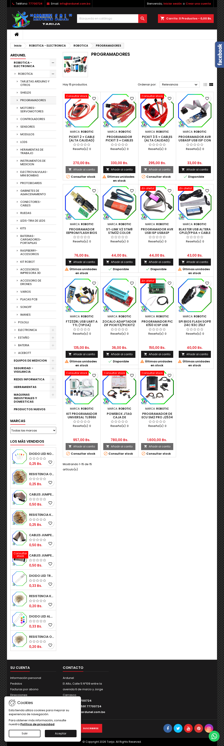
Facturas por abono (24, 689)
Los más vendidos (27, 441)
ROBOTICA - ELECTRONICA (24, 64)
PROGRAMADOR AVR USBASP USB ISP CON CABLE (194, 140)
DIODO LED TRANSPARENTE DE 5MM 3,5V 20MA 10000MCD (41, 575)
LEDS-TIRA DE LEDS (32, 221)
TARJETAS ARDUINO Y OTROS (34, 83)
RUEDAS (25, 213)
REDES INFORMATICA (29, 379)
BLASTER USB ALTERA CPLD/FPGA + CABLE (195, 231)
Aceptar (60, 733)
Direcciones (18, 695)
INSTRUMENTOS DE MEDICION (33, 162)
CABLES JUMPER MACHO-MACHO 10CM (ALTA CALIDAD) (41, 555)
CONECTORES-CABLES (30, 203)
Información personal (25, 678)
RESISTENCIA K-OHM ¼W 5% (41, 596)
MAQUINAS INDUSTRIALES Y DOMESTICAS (25, 398)
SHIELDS (25, 92)
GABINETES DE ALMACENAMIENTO (33, 192)
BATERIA (23, 345)
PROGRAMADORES (33, 100)
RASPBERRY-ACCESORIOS (29, 252)
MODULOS (27, 134)
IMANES (25, 315)
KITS (23, 228)
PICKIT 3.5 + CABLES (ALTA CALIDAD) (157, 139)
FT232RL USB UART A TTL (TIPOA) (82, 323)
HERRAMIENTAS (25, 387)
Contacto (73, 667)
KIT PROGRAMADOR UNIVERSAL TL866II (81, 415)
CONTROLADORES (32, 119)
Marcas (17, 420)
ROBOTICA (25, 74)
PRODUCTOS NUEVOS (30, 409)
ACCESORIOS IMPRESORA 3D (30, 271)
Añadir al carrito (81, 169)
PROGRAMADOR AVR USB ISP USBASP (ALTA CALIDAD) (157, 232)
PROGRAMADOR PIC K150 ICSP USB (157, 323)
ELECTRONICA (27, 330)
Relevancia (180, 84)
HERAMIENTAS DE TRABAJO (32, 151)
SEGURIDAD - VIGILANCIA (23, 370)
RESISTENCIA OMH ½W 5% (41, 474)
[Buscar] (112, 18)
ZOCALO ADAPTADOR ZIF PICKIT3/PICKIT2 (119, 323)
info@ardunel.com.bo (75, 3)
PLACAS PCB (28, 299)
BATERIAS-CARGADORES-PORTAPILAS (30, 239)
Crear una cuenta (198, 3)
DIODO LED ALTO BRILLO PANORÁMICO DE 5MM (41, 616)
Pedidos (16, 684)
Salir (25, 733)
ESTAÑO (23, 338)
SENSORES (27, 127)
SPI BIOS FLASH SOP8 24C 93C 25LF (194, 323)
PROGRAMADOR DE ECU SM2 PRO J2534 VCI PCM (157, 417)
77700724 (35, 3)
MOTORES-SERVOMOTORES (32, 109)
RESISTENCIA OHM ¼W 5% (41, 636)
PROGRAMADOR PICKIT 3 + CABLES (119, 139)
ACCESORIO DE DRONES (30, 282)
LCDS (23, 142)
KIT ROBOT (27, 262)
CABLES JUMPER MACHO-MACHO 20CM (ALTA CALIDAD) (41, 494)
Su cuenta (20, 667)
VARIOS (25, 292)
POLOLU (23, 322)
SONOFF (26, 307)
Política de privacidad (37, 724)
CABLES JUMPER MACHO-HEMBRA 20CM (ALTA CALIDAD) (41, 535)
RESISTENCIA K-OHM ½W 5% (41, 514)
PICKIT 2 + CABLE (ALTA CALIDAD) (81, 139)
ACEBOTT (24, 353)
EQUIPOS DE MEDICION (30, 360)
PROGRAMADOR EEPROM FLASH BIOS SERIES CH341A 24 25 (82, 232)
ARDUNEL (18, 55)
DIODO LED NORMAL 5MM (41, 454)
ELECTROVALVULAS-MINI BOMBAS (34, 173)
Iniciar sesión (172, 3)
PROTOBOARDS (31, 183)
